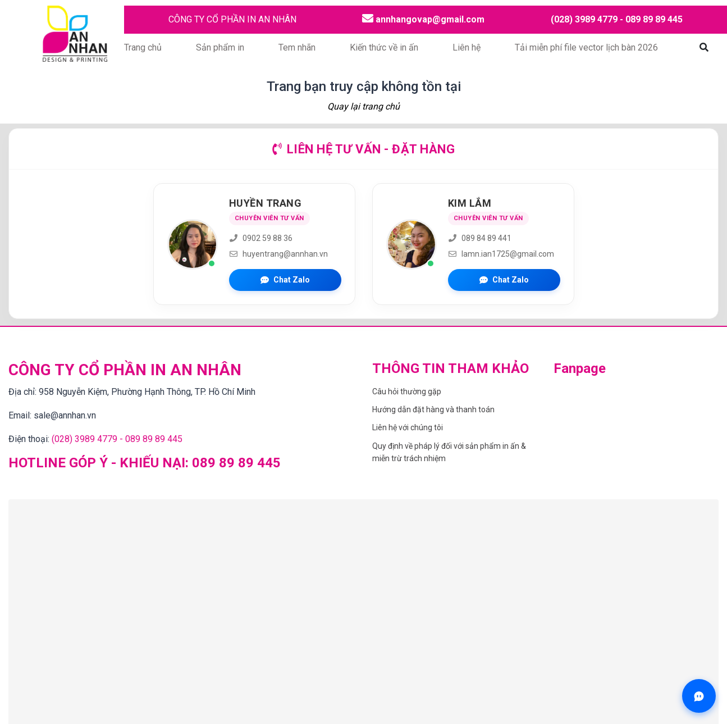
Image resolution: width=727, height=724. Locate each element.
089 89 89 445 (236, 463)
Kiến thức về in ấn (384, 47)
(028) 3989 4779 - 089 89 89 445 (617, 19)
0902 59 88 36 (260, 238)
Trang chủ (143, 47)
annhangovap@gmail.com (423, 19)
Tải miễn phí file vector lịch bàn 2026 (586, 47)
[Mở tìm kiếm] (704, 47)
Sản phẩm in (220, 47)
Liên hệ (466, 47)
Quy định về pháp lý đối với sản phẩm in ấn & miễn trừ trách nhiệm (449, 452)
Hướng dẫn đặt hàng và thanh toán (433, 409)
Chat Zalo (285, 279)
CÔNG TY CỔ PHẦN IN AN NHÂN (232, 19)
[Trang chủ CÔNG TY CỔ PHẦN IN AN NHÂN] (74, 33)
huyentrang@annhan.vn (278, 253)
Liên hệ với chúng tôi (407, 427)
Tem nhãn (297, 47)
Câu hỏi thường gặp (406, 391)
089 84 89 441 (479, 238)
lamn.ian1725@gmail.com (501, 253)
